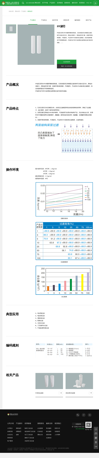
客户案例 (10, 439)
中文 (87, 10)
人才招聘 (57, 433)
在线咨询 (78, 423)
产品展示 (51, 10)
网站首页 (37, 10)
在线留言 (57, 430)
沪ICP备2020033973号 (39, 444)
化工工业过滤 (29, 433)
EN (90, 10)
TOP (96, 446)
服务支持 (74, 10)
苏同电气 (16, 446)
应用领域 (59, 10)
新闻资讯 (66, 10)
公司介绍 (10, 422)
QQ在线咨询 (63, 61)
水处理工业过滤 (29, 439)
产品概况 (33, 20)
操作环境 (55, 20)
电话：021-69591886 (75, 61)
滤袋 (17, 433)
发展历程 (10, 430)
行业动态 (40, 430)
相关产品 (88, 20)
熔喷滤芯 (18, 427)
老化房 (39, 446)
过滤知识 (48, 436)
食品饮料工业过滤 (30, 430)
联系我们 (81, 10)
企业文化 (10, 433)
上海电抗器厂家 (53, 446)
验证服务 (48, 430)
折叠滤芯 (18, 430)
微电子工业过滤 (29, 436)
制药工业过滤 (29, 427)
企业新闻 (40, 427)
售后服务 (48, 427)
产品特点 (44, 20)
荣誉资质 (10, 436)
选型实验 (48, 433)
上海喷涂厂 (22, 446)
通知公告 (40, 433)
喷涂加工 (27, 446)
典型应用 (66, 20)
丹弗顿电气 (34, 446)
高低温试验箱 (44, 446)
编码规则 (77, 20)
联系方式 (57, 427)
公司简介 (10, 427)
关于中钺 (44, 10)
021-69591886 (80, 427)
